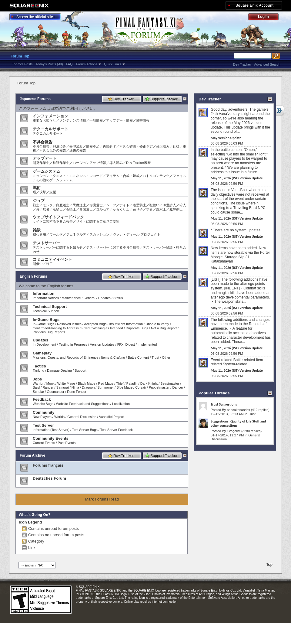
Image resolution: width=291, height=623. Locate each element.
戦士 (36, 205)
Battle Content (138, 357)
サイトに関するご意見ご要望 (97, 221)
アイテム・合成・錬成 (122, 176)
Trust (155, 357)
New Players (42, 417)
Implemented (147, 344)
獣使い (154, 205)
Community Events (51, 438)
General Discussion (81, 417)
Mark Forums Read (102, 499)
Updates (104, 298)
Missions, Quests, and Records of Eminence (65, 357)
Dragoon (88, 387)
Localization (121, 404)
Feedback (42, 399)
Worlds (59, 417)
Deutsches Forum (49, 478)
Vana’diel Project (111, 417)
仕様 (176, 146)
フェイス (179, 176)
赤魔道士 (96, 205)
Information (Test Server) (51, 430)
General (89, 298)
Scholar (38, 391)
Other (166, 357)
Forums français (48, 465)
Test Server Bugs (85, 430)
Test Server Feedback (116, 430)
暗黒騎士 (139, 205)
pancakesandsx (238, 410)
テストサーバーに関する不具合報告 (112, 247)
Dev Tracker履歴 (138, 163)
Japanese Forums (35, 99)
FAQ (69, 64)
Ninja (75, 387)
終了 (49, 264)
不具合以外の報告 (52, 150)
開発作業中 (41, 163)
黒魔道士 (79, 205)
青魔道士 (86, 209)
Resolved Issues (69, 324)
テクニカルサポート (50, 129)
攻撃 (42, 192)
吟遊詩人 (169, 205)
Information (44, 293)
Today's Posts (22, 64)
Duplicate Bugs (137, 328)
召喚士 (71, 209)
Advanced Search (267, 64)
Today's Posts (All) (49, 64)
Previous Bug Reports (49, 332)
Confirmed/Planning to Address (56, 328)
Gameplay (42, 353)
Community (44, 412)
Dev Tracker (242, 64)
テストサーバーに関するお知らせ (58, 247)
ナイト (124, 205)
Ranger (47, 387)
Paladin (132, 383)
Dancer (177, 387)
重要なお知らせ (44, 120)
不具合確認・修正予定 (136, 146)
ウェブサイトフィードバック (58, 217)
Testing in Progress (73, 344)
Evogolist (233, 431)
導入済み (116, 163)
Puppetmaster (159, 387)
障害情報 (142, 120)
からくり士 (121, 209)
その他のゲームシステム (54, 180)
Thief (119, 383)
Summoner (105, 387)
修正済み (162, 146)
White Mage (66, 383)
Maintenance (71, 298)
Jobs (37, 379)
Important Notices (46, 298)
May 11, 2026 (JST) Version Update (237, 178)
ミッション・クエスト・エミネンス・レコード (68, 176)
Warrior (38, 383)
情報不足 (92, 146)
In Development (44, 344)
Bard (36, 387)
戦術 (37, 187)
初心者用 (39, 234)
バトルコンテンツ (156, 176)
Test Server (43, 425)
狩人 (182, 205)
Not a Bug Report (164, 328)
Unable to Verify (157, 324)
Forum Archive (32, 455)
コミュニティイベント (52, 259)
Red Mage (105, 383)
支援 (52, 192)
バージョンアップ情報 (89, 163)
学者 (149, 209)
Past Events (67, 443)
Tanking (38, 370)
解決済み (59, 146)
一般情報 (96, 120)
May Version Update (226, 138)
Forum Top (20, 56)
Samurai (62, 387)
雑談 (37, 230)
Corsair (140, 387)
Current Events (44, 443)
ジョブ (39, 200)
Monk (50, 383)
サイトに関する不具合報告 (53, 221)
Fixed (86, 328)
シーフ (111, 205)
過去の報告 (77, 150)
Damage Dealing (59, 370)
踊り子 (138, 209)
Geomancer (55, 391)
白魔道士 (62, 205)
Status (118, 298)
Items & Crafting (113, 357)
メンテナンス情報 (72, 120)
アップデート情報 (119, 120)
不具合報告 (42, 142)
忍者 (46, 209)
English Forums (33, 276)
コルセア (102, 209)
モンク (48, 205)
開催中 (38, 264)
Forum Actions (86, 64)
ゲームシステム (46, 171)
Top (269, 564)
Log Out (266, 17)
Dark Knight (149, 383)
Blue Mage (124, 387)
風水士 (161, 209)
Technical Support (50, 306)
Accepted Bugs (95, 324)
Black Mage (86, 383)
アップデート (44, 158)
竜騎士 (58, 209)
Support (80, 370)
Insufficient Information (126, 324)
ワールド (56, 234)
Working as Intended (107, 328)
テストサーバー (46, 243)
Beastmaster (169, 383)
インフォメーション (50, 116)
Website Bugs (43, 404)
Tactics (39, 366)
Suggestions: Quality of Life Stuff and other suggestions (238, 423)
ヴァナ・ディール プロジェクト (136, 234)
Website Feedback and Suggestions (82, 404)
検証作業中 (61, 163)
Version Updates (102, 344)
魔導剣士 (176, 209)
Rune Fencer (76, 391)
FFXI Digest (126, 344)
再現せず (109, 146)
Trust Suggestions (224, 404)
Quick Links (112, 64)
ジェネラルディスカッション (87, 234)
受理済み (76, 146)
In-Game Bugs (46, 319)
